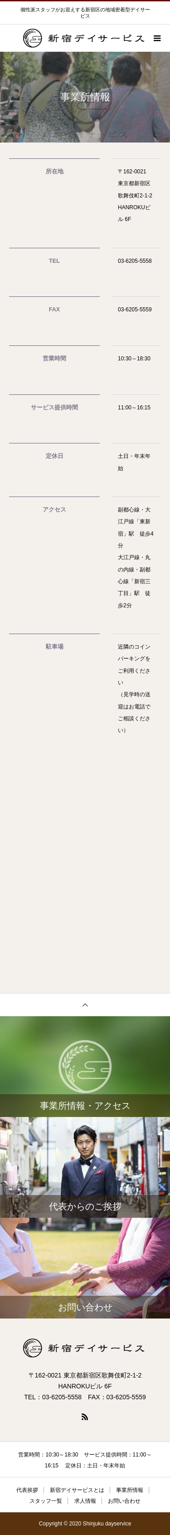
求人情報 (85, 1501)
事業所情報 (129, 1490)
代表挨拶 (27, 1490)
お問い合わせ (124, 1501)
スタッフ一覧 (45, 1501)
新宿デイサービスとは (77, 1490)
